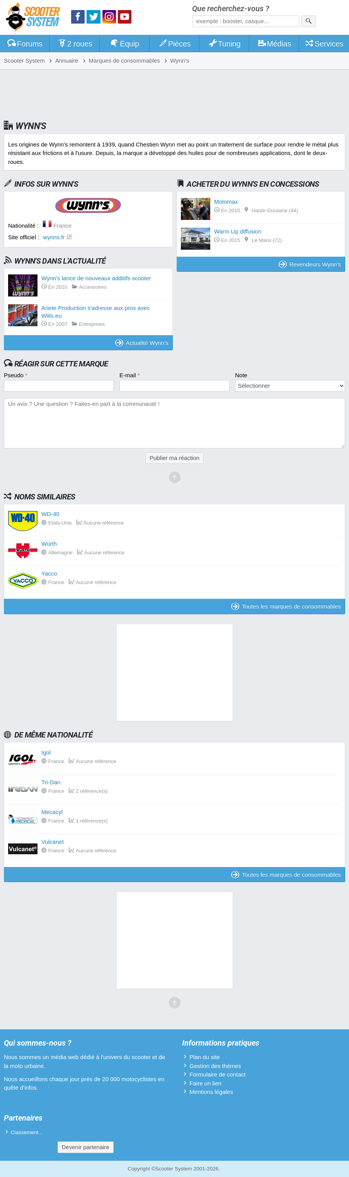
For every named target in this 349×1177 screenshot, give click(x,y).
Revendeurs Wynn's (310, 264)
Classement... (27, 1132)
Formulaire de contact (217, 1074)
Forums (25, 43)
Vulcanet (52, 841)
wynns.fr (54, 237)
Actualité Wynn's (142, 342)
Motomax (226, 201)
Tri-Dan (50, 782)
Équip (125, 43)
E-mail (129, 375)
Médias (274, 43)
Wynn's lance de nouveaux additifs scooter (96, 278)
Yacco (49, 573)
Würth (49, 543)
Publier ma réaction (174, 458)
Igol (46, 752)
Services (324, 43)
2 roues (74, 43)
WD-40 (50, 514)
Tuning (224, 43)
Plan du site (204, 1057)
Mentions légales (211, 1091)
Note (241, 375)
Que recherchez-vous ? (230, 9)
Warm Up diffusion (238, 231)
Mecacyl (52, 812)
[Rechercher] (308, 21)
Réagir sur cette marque (61, 363)
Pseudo (15, 375)
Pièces (174, 43)
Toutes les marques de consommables (286, 606)
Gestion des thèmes (215, 1066)
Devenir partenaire (85, 1147)
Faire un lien (205, 1083)
